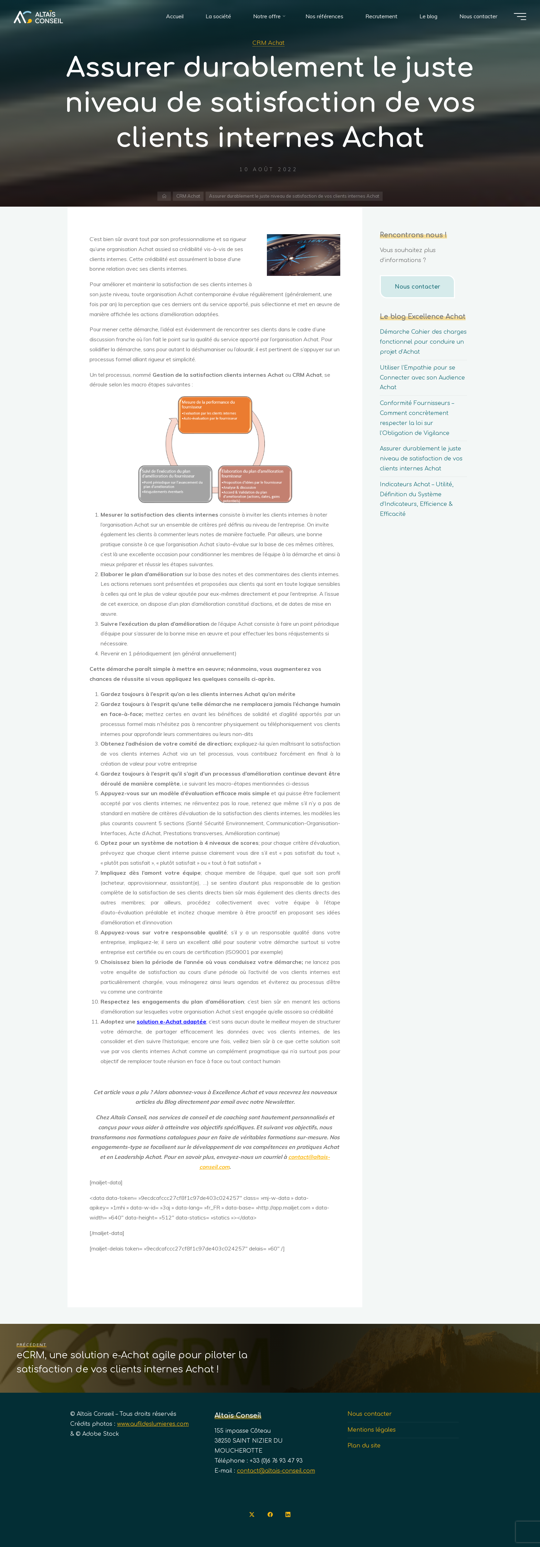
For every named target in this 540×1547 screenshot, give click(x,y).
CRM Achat (268, 42)
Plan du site (364, 1446)
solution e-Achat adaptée (171, 1021)
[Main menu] (520, 16)
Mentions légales (371, 1430)
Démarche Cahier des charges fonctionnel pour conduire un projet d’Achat (423, 342)
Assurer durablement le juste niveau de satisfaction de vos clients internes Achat (421, 459)
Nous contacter (417, 287)
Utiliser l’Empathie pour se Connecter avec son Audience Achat (422, 378)
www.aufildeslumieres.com (153, 1424)
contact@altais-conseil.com (276, 1471)
